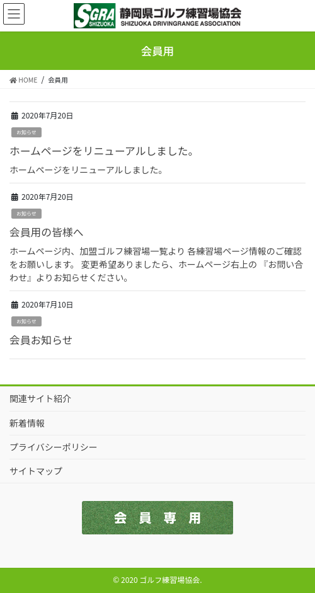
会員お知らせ (40, 339)
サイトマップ (35, 470)
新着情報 (27, 423)
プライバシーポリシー (53, 446)
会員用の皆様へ (46, 231)
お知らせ (26, 132)
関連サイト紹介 (40, 398)
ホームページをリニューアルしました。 (103, 150)
